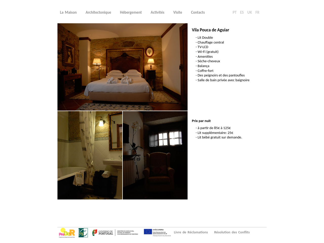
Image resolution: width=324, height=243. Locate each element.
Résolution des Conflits (232, 232)
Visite (177, 12)
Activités (157, 12)
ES (242, 12)
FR (257, 12)
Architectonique (98, 12)
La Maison (68, 12)
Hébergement (131, 12)
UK (249, 12)
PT (235, 12)
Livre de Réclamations (191, 232)
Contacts (198, 12)
